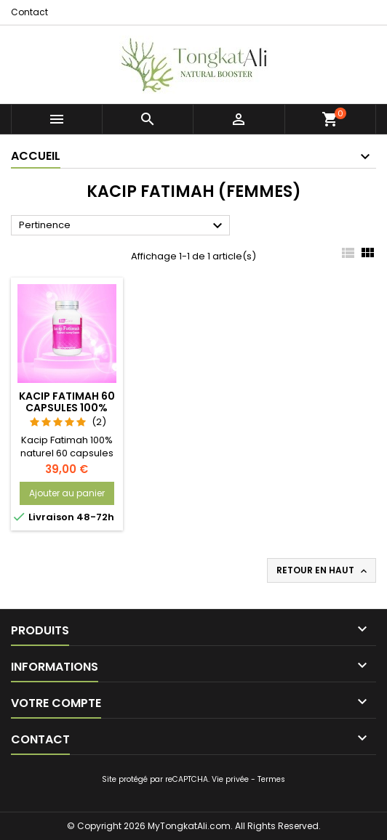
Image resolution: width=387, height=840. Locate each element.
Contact (29, 12)
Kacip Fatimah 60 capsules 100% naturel (67, 408)
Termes (271, 779)
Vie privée (230, 779)
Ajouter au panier (67, 493)
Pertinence (122, 226)
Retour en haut (323, 570)
